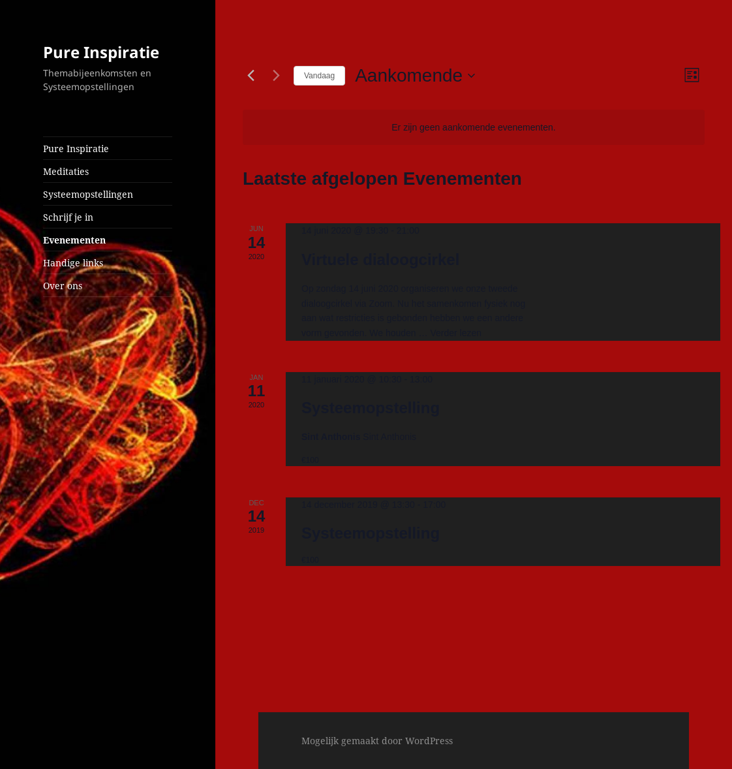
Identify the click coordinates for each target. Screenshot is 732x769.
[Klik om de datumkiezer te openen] (415, 76)
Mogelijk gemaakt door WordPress (377, 740)
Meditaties (66, 171)
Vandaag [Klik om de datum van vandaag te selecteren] (319, 75)
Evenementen (74, 240)
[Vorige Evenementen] (250, 76)
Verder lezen (455, 333)
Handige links (73, 263)
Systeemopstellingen (88, 194)
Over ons (62, 285)
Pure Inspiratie (101, 52)
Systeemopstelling (370, 407)
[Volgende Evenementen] (276, 76)
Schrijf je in (68, 217)
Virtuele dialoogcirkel (380, 259)
